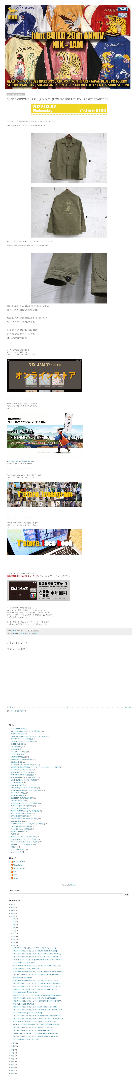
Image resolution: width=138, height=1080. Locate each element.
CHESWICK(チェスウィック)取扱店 (23, 741)
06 (14, 936)
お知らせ (14, 847)
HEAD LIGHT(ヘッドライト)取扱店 (22, 772)
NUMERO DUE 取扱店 (18, 793)
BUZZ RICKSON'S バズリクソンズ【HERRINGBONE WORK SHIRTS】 (37, 1016)
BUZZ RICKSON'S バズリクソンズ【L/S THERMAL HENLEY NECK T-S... (37, 957)
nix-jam (15, 878)
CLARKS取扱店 (16, 749)
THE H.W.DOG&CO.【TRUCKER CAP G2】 (28, 1013)
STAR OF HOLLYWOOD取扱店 (21, 813)
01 (14, 1046)
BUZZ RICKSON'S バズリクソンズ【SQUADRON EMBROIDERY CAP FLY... (38, 1019)
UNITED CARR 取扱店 (18, 831)
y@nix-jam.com (28, 461)
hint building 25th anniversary (22, 977)
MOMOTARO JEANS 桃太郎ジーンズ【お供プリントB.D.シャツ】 (35, 1022)
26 (12, 904)
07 (14, 933)
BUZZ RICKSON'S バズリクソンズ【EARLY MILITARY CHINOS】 (35, 1007)
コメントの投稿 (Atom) (18, 711)
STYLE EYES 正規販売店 (19, 816)
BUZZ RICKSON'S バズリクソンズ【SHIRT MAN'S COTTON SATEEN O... (38, 1010)
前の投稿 (128, 707)
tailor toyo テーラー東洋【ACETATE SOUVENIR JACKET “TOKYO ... (36, 989)
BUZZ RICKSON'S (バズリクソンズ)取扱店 (25, 633)
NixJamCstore (18, 865)
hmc (14, 872)
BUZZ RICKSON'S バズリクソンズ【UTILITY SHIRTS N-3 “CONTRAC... (37, 986)
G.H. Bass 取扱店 (16, 762)
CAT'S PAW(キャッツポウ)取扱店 (22, 739)
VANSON (14, 834)
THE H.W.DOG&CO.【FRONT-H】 (24, 963)
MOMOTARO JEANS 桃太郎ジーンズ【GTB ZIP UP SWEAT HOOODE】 (37, 966)
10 (14, 925)
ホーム (69, 707)
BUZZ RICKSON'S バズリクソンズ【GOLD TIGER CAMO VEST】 (35, 951)
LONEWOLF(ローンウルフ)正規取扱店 (24, 788)
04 (14, 942)
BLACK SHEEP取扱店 (18, 728)
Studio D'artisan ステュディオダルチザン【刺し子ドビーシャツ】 (35, 948)
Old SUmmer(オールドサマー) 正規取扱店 (25, 803)
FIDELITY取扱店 (16, 754)
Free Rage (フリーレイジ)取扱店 (22, 759)
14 (12, 1070)
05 (14, 939)
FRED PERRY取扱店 (18, 757)
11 (14, 922)
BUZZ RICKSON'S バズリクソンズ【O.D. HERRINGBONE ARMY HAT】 (37, 954)
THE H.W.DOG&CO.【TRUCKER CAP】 (26, 969)
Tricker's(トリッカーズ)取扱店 (21, 829)
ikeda (15, 875)
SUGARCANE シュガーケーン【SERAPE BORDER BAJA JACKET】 (36, 1033)
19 (12, 1056)
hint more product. (19, 868)
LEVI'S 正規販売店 (17, 783)
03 (14, 945)
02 (14, 1043)
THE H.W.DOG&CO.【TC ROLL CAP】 (26, 992)
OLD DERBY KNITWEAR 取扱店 (22, 798)
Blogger (73, 885)
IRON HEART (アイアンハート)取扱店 (23, 777)
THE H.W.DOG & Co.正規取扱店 (21, 826)
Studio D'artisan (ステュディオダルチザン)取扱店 (27, 824)
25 (12, 907)
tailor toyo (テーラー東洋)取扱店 (21, 844)
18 (12, 1059)
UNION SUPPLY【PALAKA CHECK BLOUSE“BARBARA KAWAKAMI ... (37, 1025)
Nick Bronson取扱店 (17, 795)
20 (12, 1053)
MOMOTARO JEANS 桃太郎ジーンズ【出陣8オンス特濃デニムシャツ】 (37, 980)
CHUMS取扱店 (16, 746)
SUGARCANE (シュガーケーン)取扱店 (24, 819)
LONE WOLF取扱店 (17, 785)
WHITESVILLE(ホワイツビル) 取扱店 (23, 837)
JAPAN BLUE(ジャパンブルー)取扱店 (23, 780)
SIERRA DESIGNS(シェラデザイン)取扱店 (25, 811)
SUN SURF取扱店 (17, 821)
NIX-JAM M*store (19, 862)
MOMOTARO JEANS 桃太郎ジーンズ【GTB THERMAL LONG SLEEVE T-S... (39, 971)
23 (12, 913)
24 (12, 910)
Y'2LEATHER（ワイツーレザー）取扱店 (24, 842)
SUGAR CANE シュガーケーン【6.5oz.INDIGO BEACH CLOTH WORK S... (38, 960)
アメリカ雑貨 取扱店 (18, 849)
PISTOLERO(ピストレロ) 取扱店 (22, 806)
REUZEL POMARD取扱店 (19, 808)
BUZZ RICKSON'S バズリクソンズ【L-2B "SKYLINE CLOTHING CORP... (37, 1001)
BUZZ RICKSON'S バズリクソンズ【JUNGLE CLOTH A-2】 (33, 1028)
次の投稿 (10, 707)
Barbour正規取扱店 (17, 734)
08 (14, 931)
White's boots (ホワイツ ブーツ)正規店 (24, 839)
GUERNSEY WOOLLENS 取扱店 (22, 770)
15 (12, 1067)
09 (14, 928)
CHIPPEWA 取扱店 (17, 744)
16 (12, 1064)
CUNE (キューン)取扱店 (19, 752)
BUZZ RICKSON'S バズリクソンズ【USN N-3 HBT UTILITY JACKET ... (37, 1036)
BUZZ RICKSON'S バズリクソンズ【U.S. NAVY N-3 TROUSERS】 (35, 998)
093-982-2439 (13, 461)
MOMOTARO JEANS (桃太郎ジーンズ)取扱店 (26, 790)
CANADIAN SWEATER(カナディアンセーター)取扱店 (29, 736)
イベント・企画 (16, 852)
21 (12, 1050)
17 (12, 1061)
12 (14, 919)
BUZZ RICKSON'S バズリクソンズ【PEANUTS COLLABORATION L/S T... (38, 974)
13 (12, 1073)
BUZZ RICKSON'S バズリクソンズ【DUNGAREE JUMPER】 (33, 1030)
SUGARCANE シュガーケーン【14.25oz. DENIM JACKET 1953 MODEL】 (38, 995)
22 (12, 916)
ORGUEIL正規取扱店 (18, 800)
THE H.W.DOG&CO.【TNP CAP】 (24, 1004)
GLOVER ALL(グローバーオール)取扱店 (24, 765)
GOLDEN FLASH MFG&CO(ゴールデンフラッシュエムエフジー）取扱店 (35, 767)
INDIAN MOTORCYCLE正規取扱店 (22, 775)
